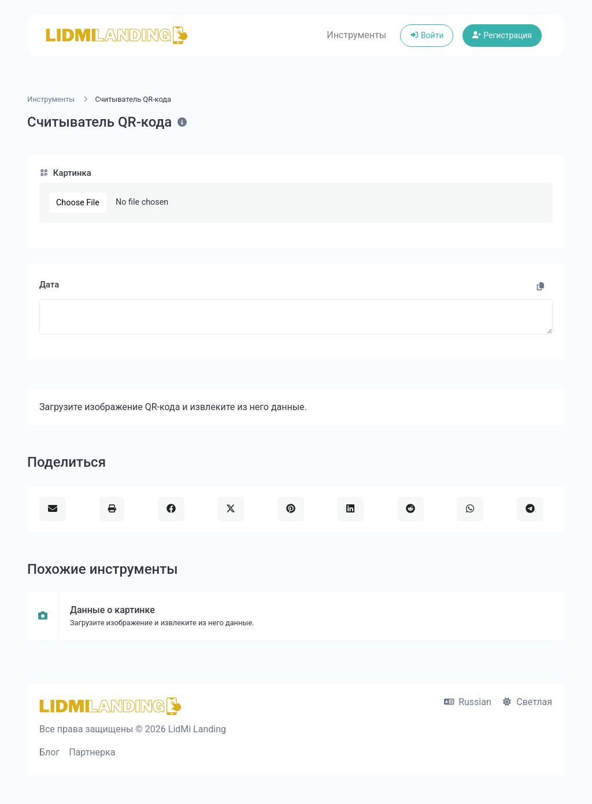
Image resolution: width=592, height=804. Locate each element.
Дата (49, 284)
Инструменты (356, 34)
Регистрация (502, 35)
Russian (467, 701)
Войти (426, 35)
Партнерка (92, 752)
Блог (49, 752)
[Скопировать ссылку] (540, 287)
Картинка (65, 173)
